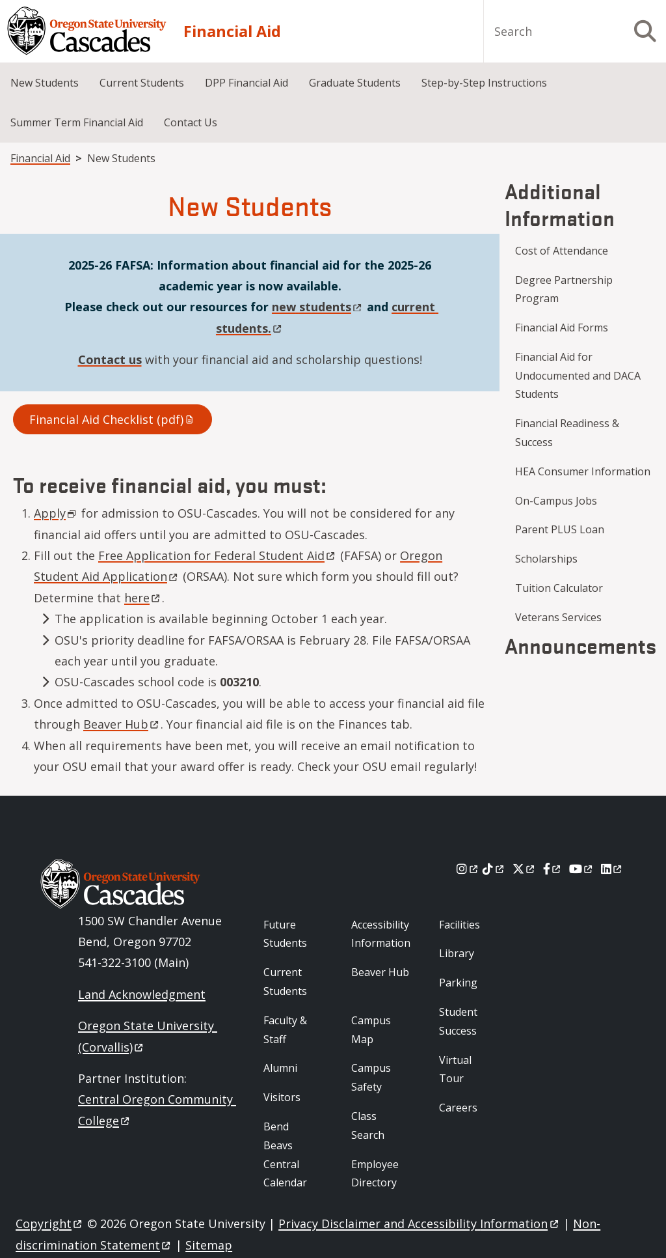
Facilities (459, 924)
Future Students (285, 934)
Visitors (281, 1097)
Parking (458, 982)
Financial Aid (232, 31)
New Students (44, 83)
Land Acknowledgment (142, 994)
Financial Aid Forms (561, 327)
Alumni (280, 1068)
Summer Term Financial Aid (76, 122)
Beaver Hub (380, 972)
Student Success (458, 1021)
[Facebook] (553, 868)
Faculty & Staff (285, 1029)
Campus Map (371, 1029)
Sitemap (208, 1245)
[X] (525, 868)
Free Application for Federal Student (217, 555)
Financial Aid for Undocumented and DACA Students (578, 376)
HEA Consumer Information (582, 471)
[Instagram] (468, 868)
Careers (458, 1107)
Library (456, 953)
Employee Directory (375, 1173)
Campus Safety (371, 1077)
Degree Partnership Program (564, 289)
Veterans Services (558, 617)
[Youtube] (581, 868)
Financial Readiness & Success (567, 432)
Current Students (142, 83)
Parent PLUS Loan (559, 529)
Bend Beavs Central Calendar (285, 1154)
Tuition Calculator (559, 588)
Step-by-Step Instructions (484, 83)
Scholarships (546, 559)
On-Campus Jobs (556, 501)
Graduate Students (355, 83)
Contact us (110, 359)
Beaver (122, 724)
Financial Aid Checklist (112, 419)
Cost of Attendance (561, 251)
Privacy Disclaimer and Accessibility (419, 1223)
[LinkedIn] (612, 868)
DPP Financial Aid (246, 83)
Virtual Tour (455, 1069)
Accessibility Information (380, 934)
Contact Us (190, 122)
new (318, 306)
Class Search (367, 1125)
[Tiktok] (494, 868)
